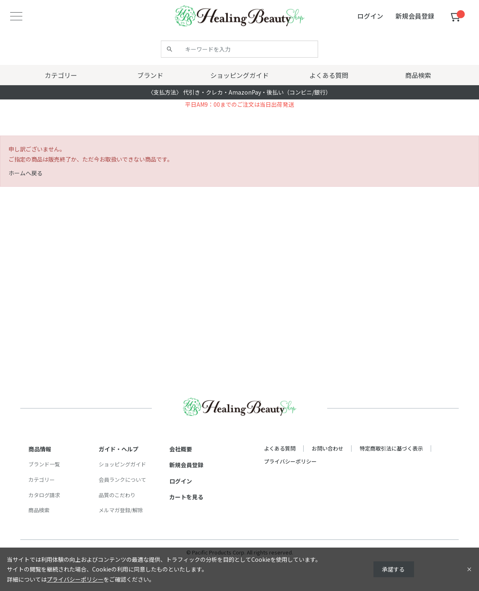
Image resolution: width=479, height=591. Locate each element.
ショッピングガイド (122, 464)
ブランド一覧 (44, 464)
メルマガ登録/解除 (121, 510)
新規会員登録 (186, 465)
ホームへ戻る (26, 173)
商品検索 (39, 510)
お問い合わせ (327, 448)
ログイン (180, 481)
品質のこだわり (117, 495)
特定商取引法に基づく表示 (391, 448)
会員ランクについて (122, 479)
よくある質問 (280, 448)
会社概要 (180, 449)
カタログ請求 (44, 495)
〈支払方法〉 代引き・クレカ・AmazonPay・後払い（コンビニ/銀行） (239, 92)
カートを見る (186, 497)
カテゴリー (41, 479)
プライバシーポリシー (290, 461)
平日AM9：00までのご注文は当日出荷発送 (239, 104)
